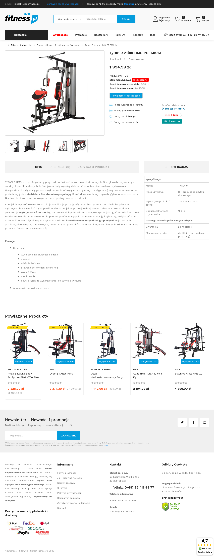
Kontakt (61, 508)
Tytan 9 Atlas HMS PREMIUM (101, 45)
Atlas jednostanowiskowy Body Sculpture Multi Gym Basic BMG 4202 (107, 379)
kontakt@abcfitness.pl (122, 511)
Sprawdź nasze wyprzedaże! (63, 4)
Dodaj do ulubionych (125, 116)
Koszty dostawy (66, 483)
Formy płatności (66, 473)
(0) (125, 59)
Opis (38, 167)
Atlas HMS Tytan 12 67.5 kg (147, 375)
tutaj (106, 445)
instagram (204, 422)
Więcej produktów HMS (127, 110)
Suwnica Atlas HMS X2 (188, 373)
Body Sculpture (17, 369)
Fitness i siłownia (21, 45)
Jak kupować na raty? (69, 478)
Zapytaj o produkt (93, 167)
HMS (125, 75)
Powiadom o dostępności (126, 95)
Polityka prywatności (69, 493)
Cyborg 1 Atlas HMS (61, 373)
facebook (193, 422)
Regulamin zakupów (68, 498)
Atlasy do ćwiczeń (68, 45)
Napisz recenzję (136, 59)
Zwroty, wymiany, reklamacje (73, 503)
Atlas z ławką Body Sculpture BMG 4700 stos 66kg (23, 377)
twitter (182, 422)
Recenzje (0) (59, 167)
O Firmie (62, 488)
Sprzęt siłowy (44, 45)
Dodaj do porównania (126, 122)
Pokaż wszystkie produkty (128, 104)
